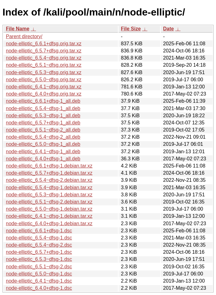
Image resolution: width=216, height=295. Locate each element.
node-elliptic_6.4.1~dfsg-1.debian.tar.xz (49, 216)
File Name (17, 28)
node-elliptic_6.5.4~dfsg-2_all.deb (43, 137)
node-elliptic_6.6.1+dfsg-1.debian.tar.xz (49, 165)
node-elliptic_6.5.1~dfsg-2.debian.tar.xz (49, 201)
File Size (131, 28)
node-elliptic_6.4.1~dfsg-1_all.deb (43, 151)
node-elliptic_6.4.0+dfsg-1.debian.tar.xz (49, 223)
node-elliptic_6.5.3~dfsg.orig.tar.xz (43, 72)
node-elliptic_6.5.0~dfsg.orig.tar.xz (43, 79)
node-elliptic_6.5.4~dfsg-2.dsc (39, 245)
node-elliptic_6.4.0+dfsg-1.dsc (39, 288)
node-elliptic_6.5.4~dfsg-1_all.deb (43, 108)
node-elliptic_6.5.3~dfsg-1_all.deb (43, 115)
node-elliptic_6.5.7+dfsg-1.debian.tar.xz (49, 173)
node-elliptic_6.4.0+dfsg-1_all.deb (43, 158)
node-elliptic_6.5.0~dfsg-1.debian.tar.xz (49, 209)
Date (168, 28)
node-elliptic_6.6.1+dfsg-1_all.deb (43, 101)
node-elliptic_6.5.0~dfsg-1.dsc (39, 273)
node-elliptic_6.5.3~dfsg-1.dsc (39, 259)
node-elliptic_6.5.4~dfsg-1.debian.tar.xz (49, 187)
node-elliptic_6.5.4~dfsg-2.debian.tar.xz (49, 180)
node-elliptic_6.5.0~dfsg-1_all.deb (43, 144)
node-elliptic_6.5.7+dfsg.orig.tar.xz (43, 50)
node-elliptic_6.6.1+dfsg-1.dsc (39, 230)
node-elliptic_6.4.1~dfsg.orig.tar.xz (43, 86)
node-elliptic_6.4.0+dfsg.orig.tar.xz (43, 93)
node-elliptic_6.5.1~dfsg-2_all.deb (43, 129)
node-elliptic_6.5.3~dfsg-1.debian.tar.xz (49, 194)
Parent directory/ (24, 36)
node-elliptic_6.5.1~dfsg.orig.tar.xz (43, 65)
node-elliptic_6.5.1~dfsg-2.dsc (39, 266)
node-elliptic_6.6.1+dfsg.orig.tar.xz (43, 43)
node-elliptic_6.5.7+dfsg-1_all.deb (43, 122)
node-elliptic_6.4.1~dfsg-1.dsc (39, 281)
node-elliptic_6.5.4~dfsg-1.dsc (39, 237)
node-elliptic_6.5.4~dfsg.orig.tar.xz (43, 57)
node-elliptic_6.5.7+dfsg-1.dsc (39, 252)
